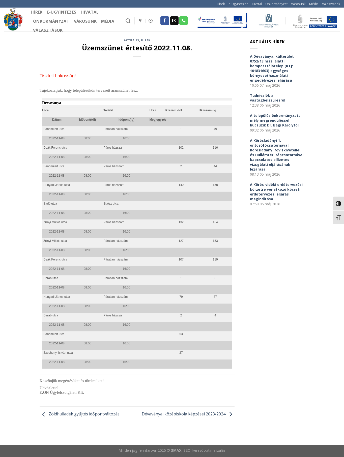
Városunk (298, 4)
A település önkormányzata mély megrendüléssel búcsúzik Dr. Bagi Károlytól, (275, 120)
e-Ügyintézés (238, 4)
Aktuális (131, 40)
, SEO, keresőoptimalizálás (203, 450)
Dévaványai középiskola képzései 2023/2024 (188, 414)
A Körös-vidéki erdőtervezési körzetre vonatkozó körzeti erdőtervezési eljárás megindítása (276, 191)
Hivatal (257, 4)
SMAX (176, 450)
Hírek (221, 4)
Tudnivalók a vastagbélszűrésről (267, 98)
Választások (331, 4)
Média (314, 4)
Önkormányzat (276, 4)
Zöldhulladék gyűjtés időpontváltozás (80, 414)
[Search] (128, 20)
